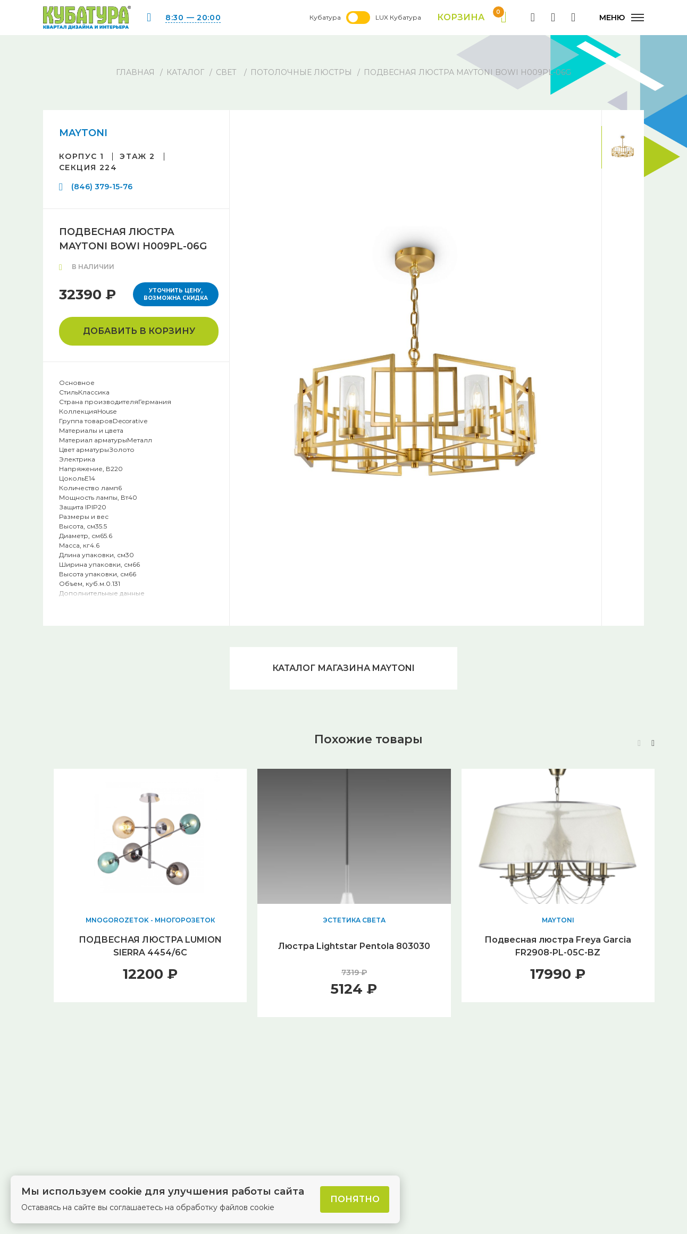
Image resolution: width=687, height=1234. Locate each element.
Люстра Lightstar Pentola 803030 (354, 946)
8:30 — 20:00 (193, 17)
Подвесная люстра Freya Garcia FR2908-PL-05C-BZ (557, 946)
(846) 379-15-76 (101, 186)
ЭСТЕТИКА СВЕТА (354, 920)
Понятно (355, 1199)
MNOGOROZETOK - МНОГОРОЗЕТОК (150, 920)
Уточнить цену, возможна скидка (176, 294)
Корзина (472, 17)
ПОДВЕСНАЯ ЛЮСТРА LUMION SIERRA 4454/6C (150, 946)
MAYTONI (83, 133)
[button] (653, 743)
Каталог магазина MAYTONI (343, 668)
